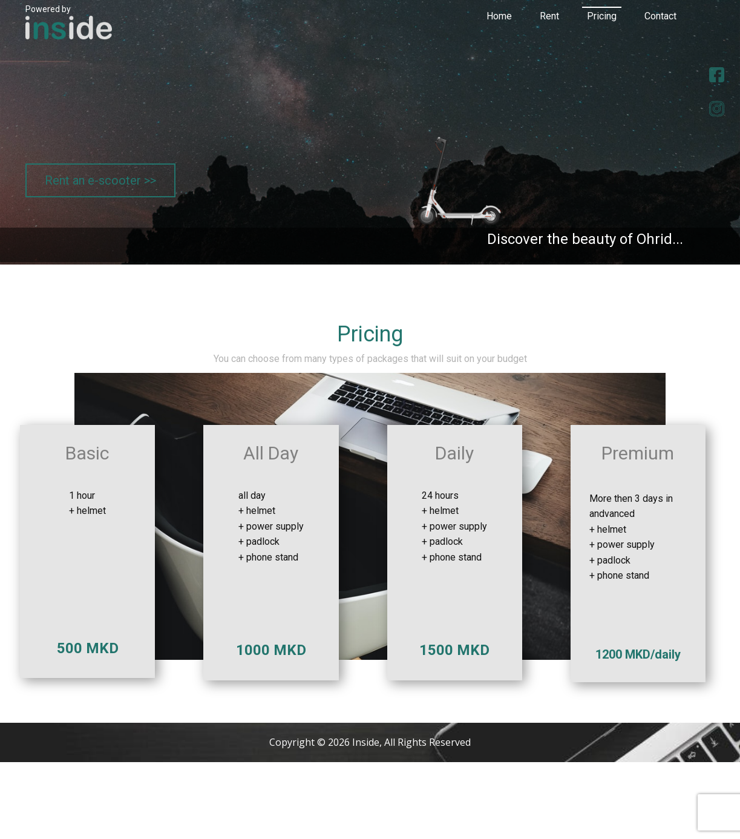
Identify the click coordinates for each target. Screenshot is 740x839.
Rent (549, 16)
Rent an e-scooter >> (100, 180)
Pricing (602, 16)
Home (499, 16)
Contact (660, 16)
